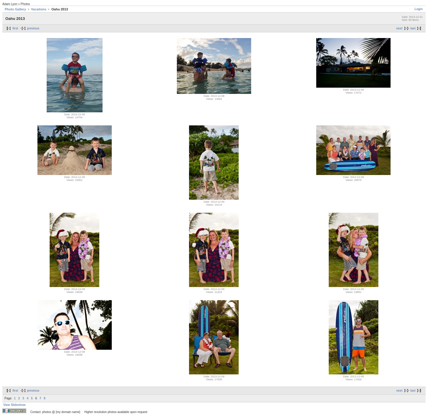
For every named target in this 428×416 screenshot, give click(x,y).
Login (419, 9)
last (413, 28)
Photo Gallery (15, 9)
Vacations (38, 9)
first (15, 28)
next (399, 28)
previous (33, 28)
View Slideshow (14, 404)
